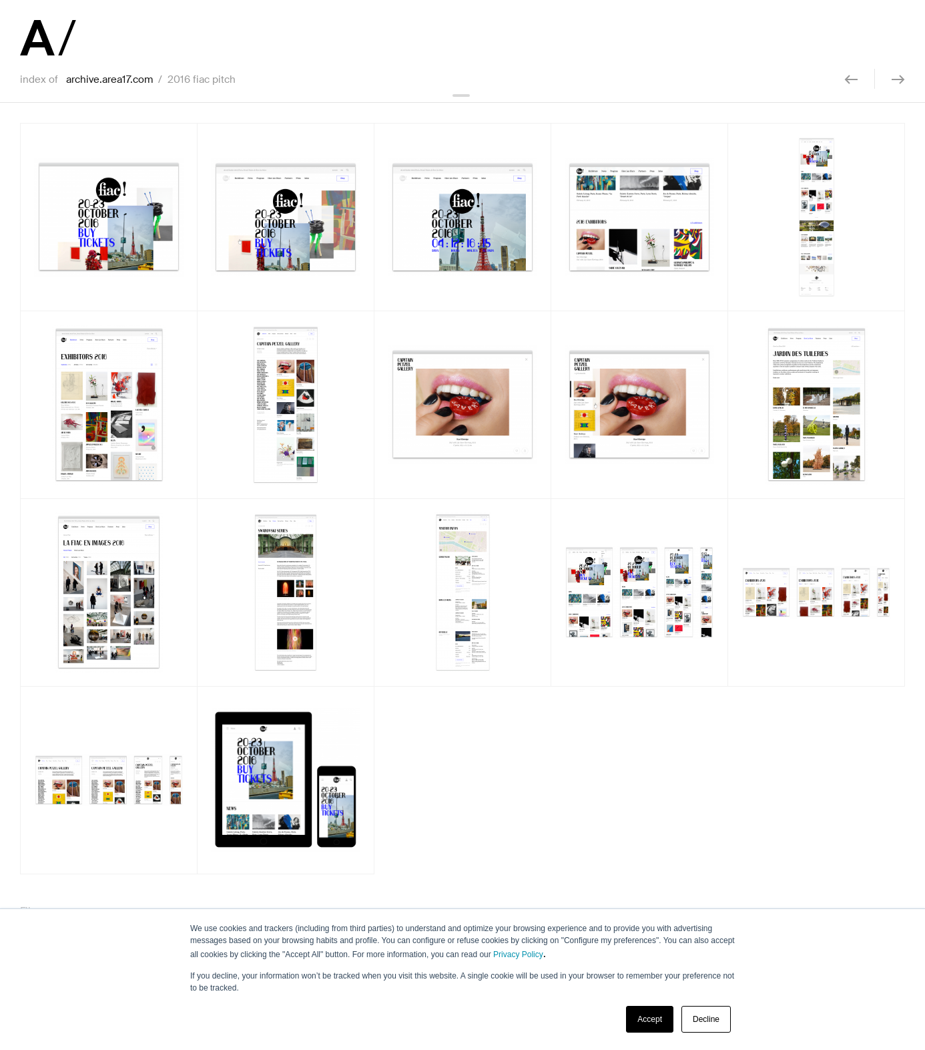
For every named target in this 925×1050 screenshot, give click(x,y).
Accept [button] (649, 1019)
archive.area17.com (109, 79)
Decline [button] (706, 1019)
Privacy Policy (518, 954)
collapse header (462, 95)
